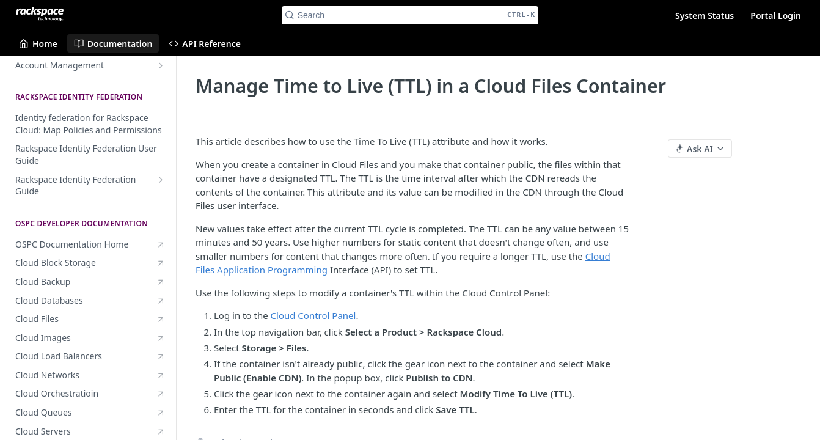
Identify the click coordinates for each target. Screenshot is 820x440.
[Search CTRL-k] (410, 15)
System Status (704, 15)
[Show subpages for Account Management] (161, 65)
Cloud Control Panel (313, 315)
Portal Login (775, 15)
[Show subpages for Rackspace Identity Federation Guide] (161, 180)
